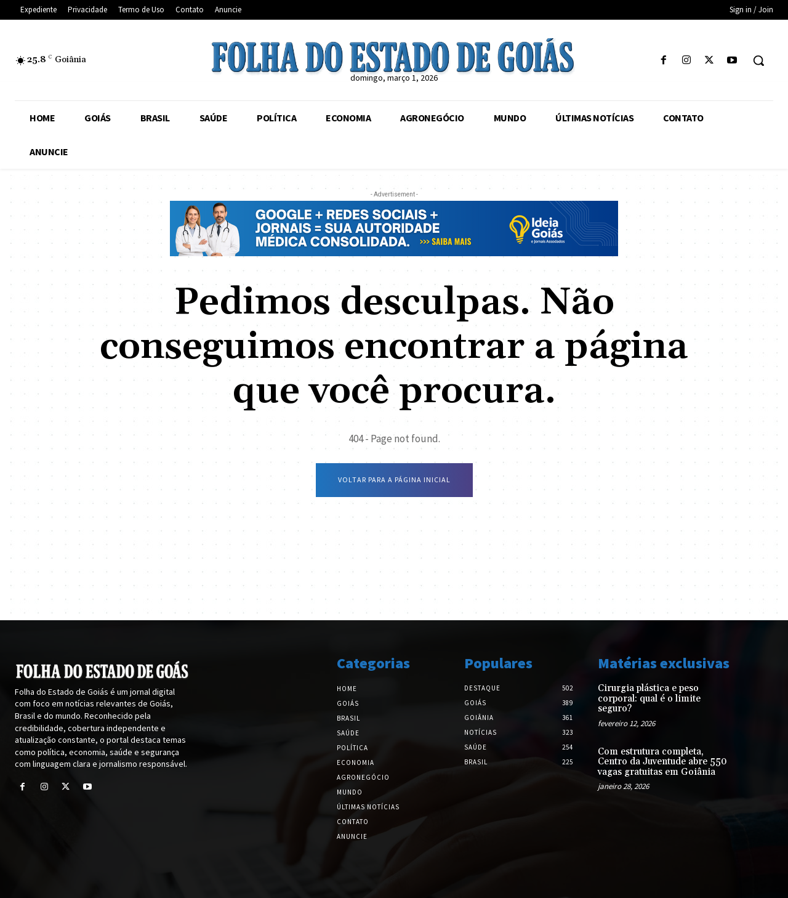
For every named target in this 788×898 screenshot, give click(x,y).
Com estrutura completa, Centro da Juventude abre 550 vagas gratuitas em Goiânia (662, 762)
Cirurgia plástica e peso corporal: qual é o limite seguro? (649, 698)
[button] (758, 60)
